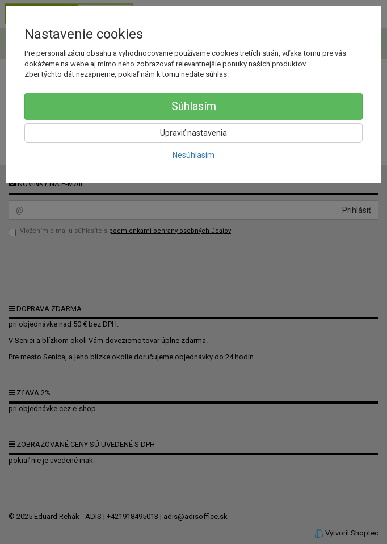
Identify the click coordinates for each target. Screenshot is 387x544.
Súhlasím (193, 106)
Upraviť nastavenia (193, 132)
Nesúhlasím (193, 155)
